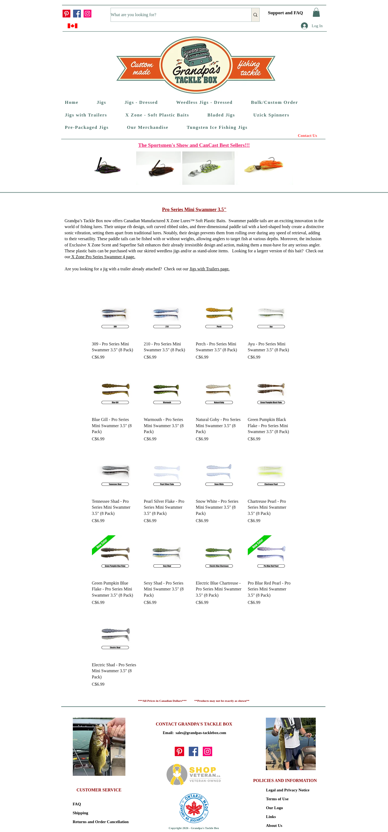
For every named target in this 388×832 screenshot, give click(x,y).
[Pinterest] (66, 13)
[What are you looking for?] (175, 15)
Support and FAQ (285, 12)
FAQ (77, 804)
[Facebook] (77, 13)
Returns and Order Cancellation (92, 822)
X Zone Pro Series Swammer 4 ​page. (102, 256)
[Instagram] (87, 13)
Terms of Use (277, 799)
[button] (316, 12)
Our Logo (274, 808)
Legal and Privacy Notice (285, 790)
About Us (274, 825)
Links (271, 817)
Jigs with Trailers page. (209, 269)
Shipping (80, 813)
